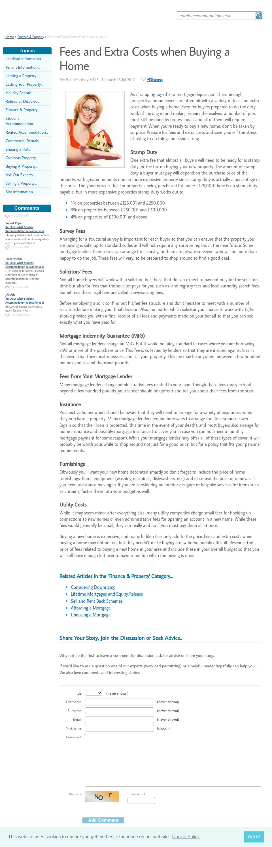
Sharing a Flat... (18, 149)
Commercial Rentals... (23, 140)
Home (9, 37)
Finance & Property (31, 37)
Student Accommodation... (20, 120)
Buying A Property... (22, 166)
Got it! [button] (254, 837)
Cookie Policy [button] (185, 836)
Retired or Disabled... (22, 101)
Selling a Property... (21, 183)
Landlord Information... (24, 58)
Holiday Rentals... (19, 92)
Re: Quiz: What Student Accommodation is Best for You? (24, 226)
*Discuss (155, 79)
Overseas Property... (22, 157)
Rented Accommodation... (27, 132)
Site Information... (20, 191)
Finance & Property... (22, 109)
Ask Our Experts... (20, 174)
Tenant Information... (23, 67)
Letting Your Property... (24, 84)
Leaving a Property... (22, 75)
